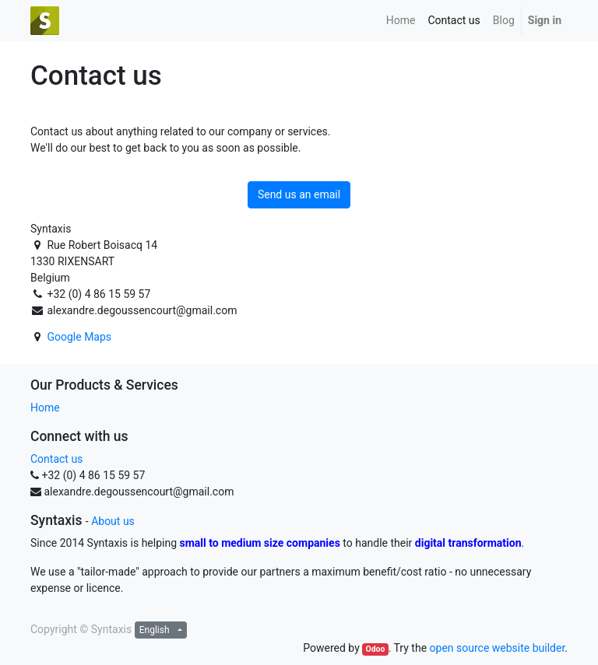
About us (113, 521)
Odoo (375, 649)
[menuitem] (401, 20)
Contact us (56, 459)
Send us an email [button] (299, 194)
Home (45, 407)
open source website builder (497, 648)
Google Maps (79, 337)
